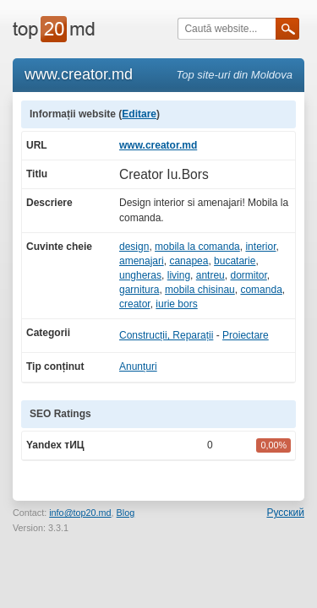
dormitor (248, 275)
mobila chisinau (200, 290)
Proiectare (245, 335)
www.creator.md (158, 145)
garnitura (139, 290)
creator (134, 304)
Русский (285, 512)
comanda (260, 290)
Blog (126, 513)
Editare (139, 114)
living (178, 275)
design (134, 246)
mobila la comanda (197, 246)
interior (260, 246)
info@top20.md (80, 513)
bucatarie (234, 261)
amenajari (141, 261)
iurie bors (176, 304)
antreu (210, 275)
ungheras (140, 275)
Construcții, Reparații (166, 335)
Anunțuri (138, 366)
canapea (188, 261)
